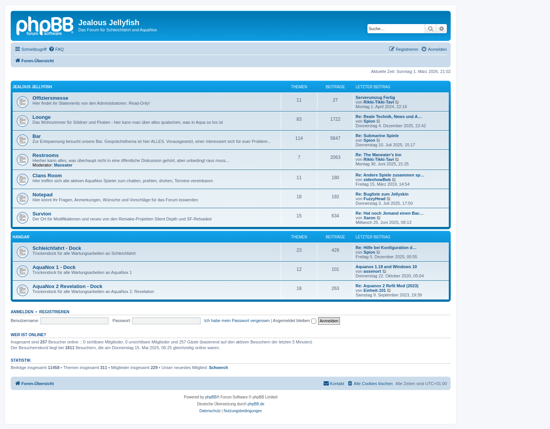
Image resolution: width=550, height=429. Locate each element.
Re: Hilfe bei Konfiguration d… (386, 247)
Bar (36, 136)
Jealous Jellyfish (32, 87)
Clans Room (47, 175)
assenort (372, 271)
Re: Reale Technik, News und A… (389, 116)
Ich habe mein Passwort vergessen (237, 320)
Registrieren (54, 311)
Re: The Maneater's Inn (378, 154)
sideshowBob (377, 179)
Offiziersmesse (50, 98)
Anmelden (22, 311)
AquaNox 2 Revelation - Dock (67, 286)
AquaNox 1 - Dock (54, 267)
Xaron (369, 217)
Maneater (63, 165)
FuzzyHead (374, 198)
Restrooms (45, 155)
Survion (41, 214)
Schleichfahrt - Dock (56, 248)
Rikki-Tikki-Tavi (379, 102)
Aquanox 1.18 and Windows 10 (386, 266)
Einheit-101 (375, 290)
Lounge (41, 117)
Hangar (21, 237)
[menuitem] (56, 49)
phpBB (211, 397)
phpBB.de (255, 404)
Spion (369, 121)
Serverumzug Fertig (375, 97)
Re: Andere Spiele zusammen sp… (390, 175)
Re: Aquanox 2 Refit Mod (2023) (387, 285)
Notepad (42, 195)
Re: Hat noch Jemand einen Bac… (390, 213)
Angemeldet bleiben (294, 320)
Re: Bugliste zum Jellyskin (382, 194)
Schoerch (218, 367)
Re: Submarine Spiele (377, 135)
